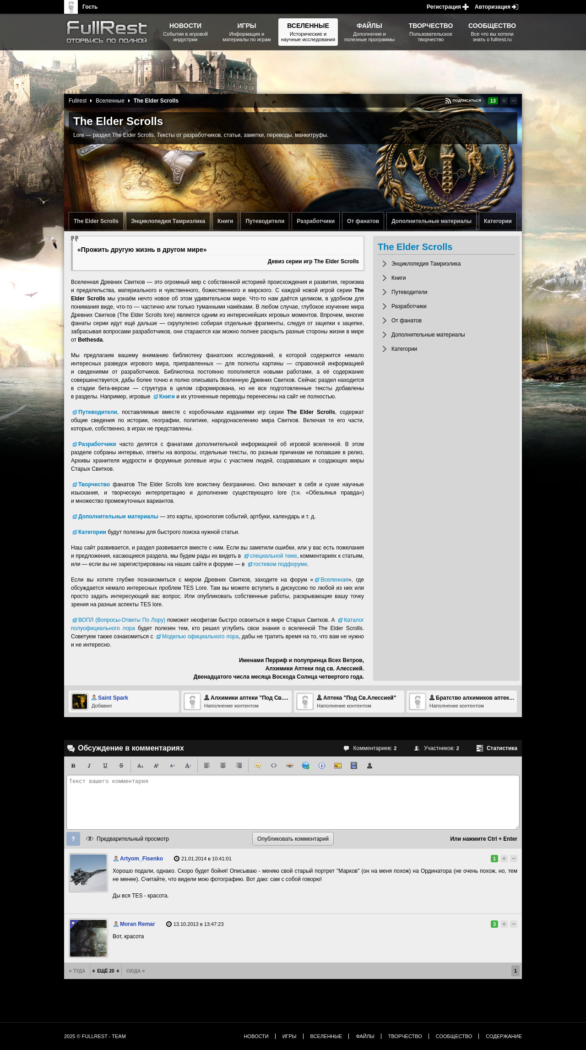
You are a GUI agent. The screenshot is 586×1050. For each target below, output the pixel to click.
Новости (256, 1036)
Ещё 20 (105, 971)
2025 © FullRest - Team (95, 1036)
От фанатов (363, 221)
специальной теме (273, 556)
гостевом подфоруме (280, 564)
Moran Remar (137, 924)
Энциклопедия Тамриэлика (168, 221)
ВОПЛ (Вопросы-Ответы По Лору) (121, 620)
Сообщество (454, 1036)
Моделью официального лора (200, 636)
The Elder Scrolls (96, 221)
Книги (225, 221)
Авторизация (492, 7)
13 (493, 100)
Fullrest (78, 101)
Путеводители (264, 221)
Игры (289, 1036)
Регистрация (444, 7)
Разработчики (316, 221)
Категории (498, 221)
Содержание (504, 1036)
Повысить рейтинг (504, 100)
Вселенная (334, 580)
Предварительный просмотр (133, 839)
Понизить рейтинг (513, 100)
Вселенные (110, 101)
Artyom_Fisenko (141, 858)
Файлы (365, 1036)
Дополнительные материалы (431, 221)
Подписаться (467, 100)
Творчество (405, 1036)
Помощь (73, 839)
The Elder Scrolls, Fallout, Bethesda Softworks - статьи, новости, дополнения (110, 32)
